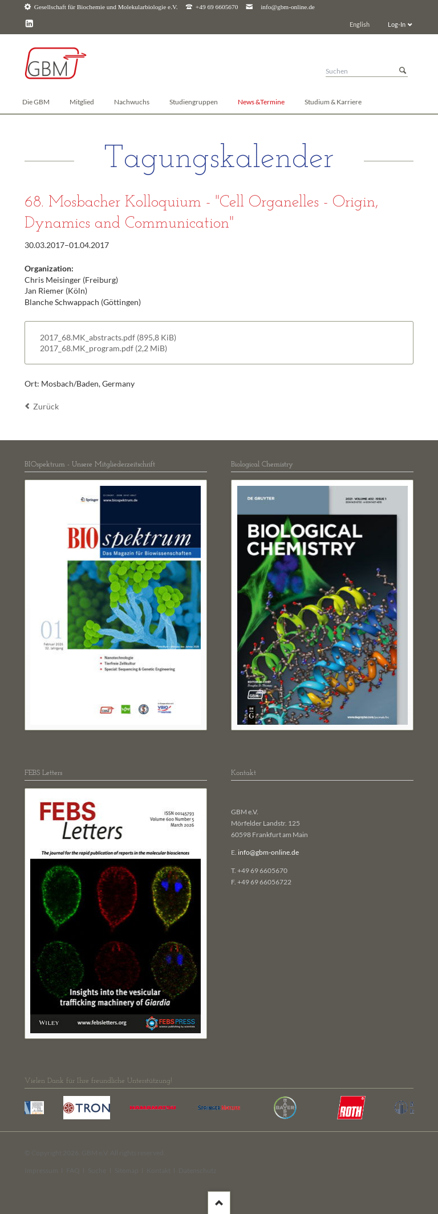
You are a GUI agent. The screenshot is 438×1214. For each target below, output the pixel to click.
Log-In (396, 24)
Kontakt (159, 1170)
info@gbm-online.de (288, 7)
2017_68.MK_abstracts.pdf (108, 337)
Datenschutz (198, 1170)
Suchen (402, 71)
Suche (97, 1170)
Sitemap (127, 1170)
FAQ (73, 1170)
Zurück (46, 406)
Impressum (41, 1170)
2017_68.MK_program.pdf (103, 348)
